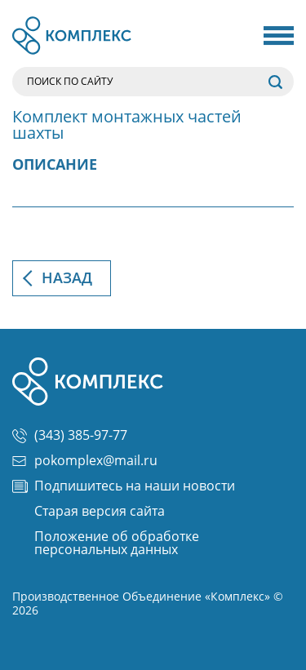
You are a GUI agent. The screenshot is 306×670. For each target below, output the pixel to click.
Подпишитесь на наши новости (123, 486)
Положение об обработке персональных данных (116, 543)
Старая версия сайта (99, 511)
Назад (67, 277)
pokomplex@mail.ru (84, 461)
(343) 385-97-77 (69, 435)
